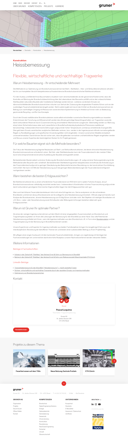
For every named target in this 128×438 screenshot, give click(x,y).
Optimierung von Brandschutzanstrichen (30, 273)
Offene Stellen (17, 411)
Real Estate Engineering (46, 427)
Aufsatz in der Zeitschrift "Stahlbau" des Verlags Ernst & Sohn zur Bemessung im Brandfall (49, 254)
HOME (15, 3)
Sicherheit (42, 429)
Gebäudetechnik (44, 411)
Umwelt (41, 432)
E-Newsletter (69, 409)
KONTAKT (34, 3)
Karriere (59, 6)
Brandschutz (43, 404)
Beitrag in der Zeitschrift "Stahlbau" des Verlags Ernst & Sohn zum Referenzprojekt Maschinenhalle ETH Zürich (57, 257)
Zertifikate (68, 414)
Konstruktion (37, 50)
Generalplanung (44, 414)
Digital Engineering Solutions (47, 406)
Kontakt (15, 414)
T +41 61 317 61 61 (59, 393)
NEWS (20, 3)
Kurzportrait (69, 404)
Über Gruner (19, 6)
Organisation (17, 404)
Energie (41, 409)
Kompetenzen (35, 6)
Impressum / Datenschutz (73, 411)
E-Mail (71, 393)
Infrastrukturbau (44, 419)
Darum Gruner (17, 409)
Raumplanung (43, 424)
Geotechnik (42, 417)
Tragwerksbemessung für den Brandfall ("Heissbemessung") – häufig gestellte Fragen (47, 268)
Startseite (28, 50)
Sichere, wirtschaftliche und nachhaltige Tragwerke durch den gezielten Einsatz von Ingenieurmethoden (54, 270)
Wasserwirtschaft (44, 435)
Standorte (68, 406)
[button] (40, 3)
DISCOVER (27, 3)
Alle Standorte (80, 393)
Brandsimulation (103, 219)
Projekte (48, 6)
